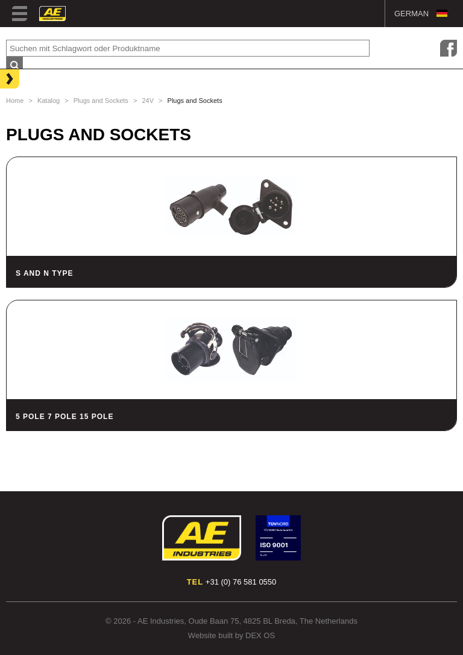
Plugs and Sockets (101, 100)
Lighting (27, 77)
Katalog (48, 100)
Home (15, 100)
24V (148, 100)
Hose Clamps (36, 116)
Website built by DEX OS (231, 635)
